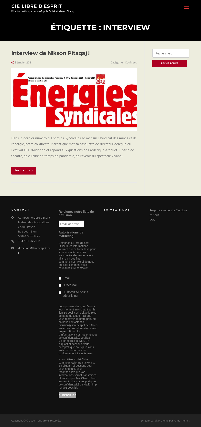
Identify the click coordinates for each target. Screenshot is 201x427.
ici (76, 387)
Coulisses (131, 62)
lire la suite (24, 170)
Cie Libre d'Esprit (36, 6)
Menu (186, 8)
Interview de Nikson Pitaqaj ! (50, 53)
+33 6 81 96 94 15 (29, 241)
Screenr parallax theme (154, 420)
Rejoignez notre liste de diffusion (76, 213)
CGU (152, 220)
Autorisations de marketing (71, 234)
